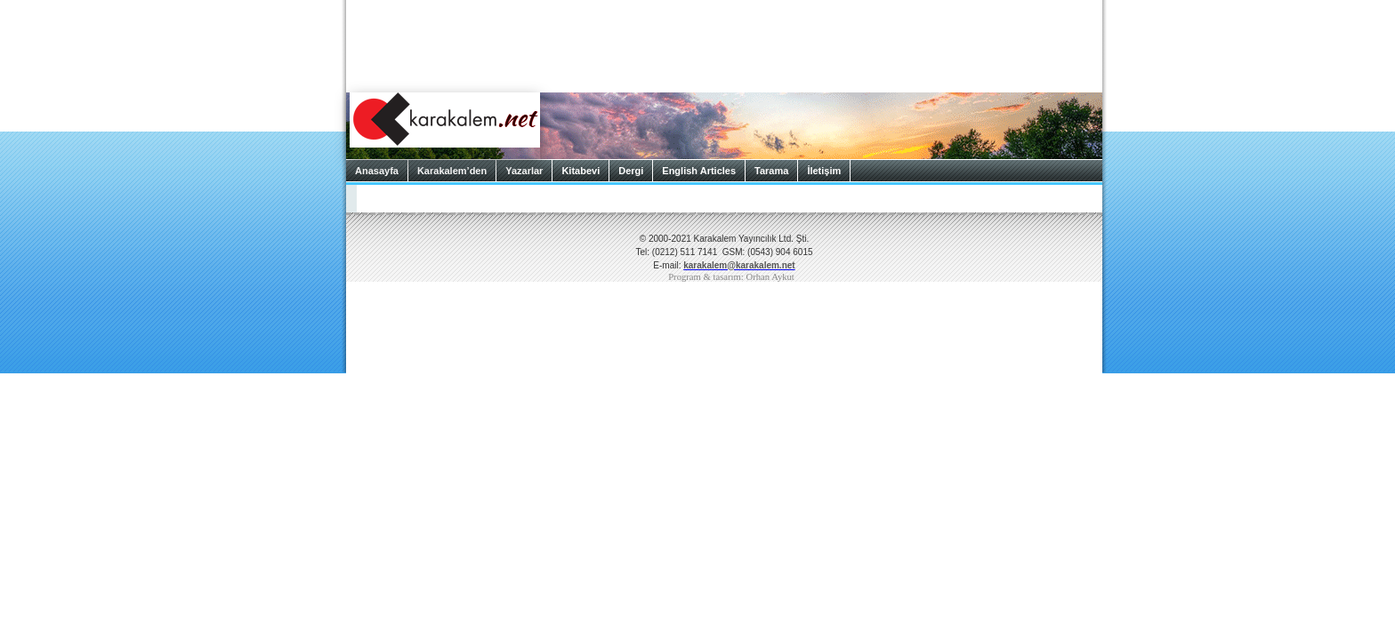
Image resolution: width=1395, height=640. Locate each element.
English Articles (699, 170)
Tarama (771, 170)
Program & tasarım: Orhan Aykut (731, 277)
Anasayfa (377, 170)
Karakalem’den (452, 170)
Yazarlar (524, 170)
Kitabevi (580, 170)
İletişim (824, 170)
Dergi (630, 170)
